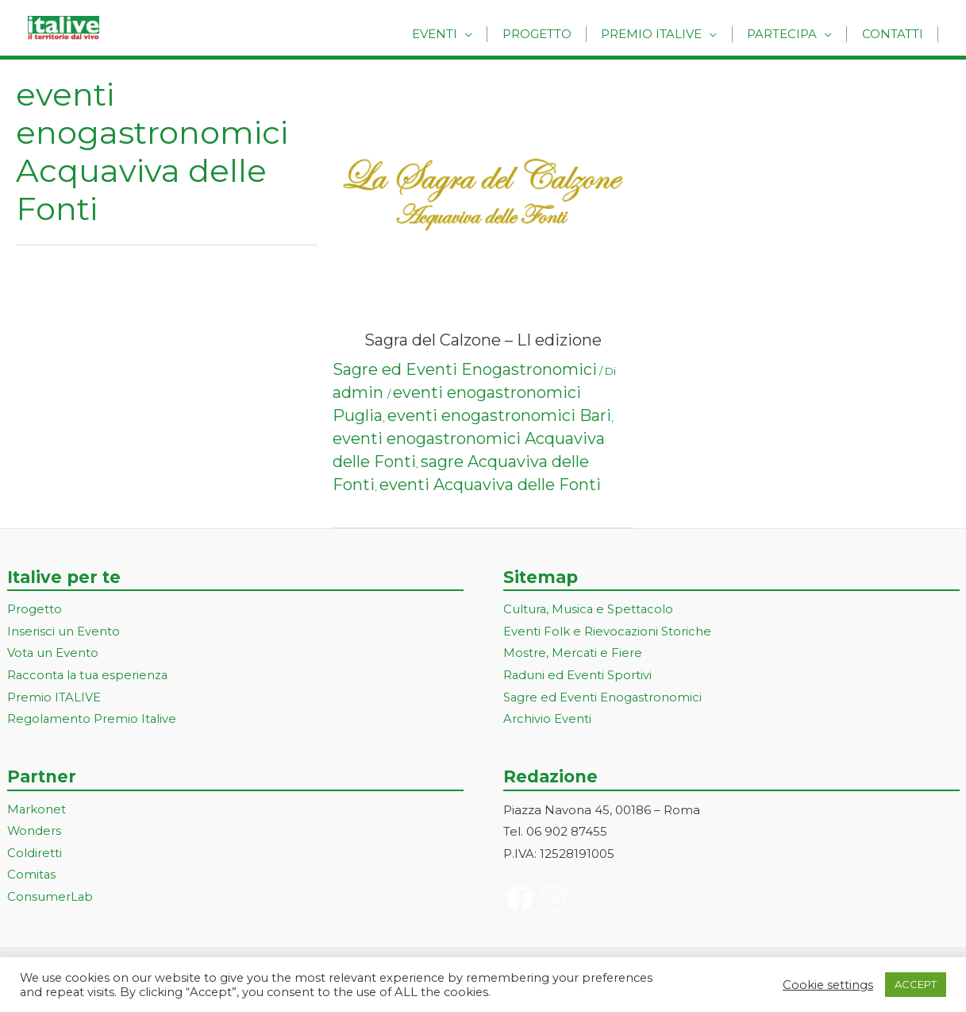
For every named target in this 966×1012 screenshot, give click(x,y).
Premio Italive (664, 33)
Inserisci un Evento (63, 631)
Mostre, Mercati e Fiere (573, 654)
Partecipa (790, 33)
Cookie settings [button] (828, 985)
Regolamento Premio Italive (92, 720)
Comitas (31, 876)
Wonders (34, 832)
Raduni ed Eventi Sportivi (577, 676)
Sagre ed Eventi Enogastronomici (465, 369)
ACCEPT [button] (916, 984)
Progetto (555, 33)
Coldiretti (34, 854)
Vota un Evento (53, 654)
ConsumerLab (50, 898)
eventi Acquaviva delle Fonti (490, 484)
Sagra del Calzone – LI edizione (483, 340)
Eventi (458, 33)
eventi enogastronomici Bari (499, 415)
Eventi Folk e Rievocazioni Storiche (607, 631)
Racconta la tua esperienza (89, 676)
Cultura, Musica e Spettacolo (589, 609)
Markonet (37, 810)
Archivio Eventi (547, 720)
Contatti (895, 33)
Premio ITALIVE (54, 698)
